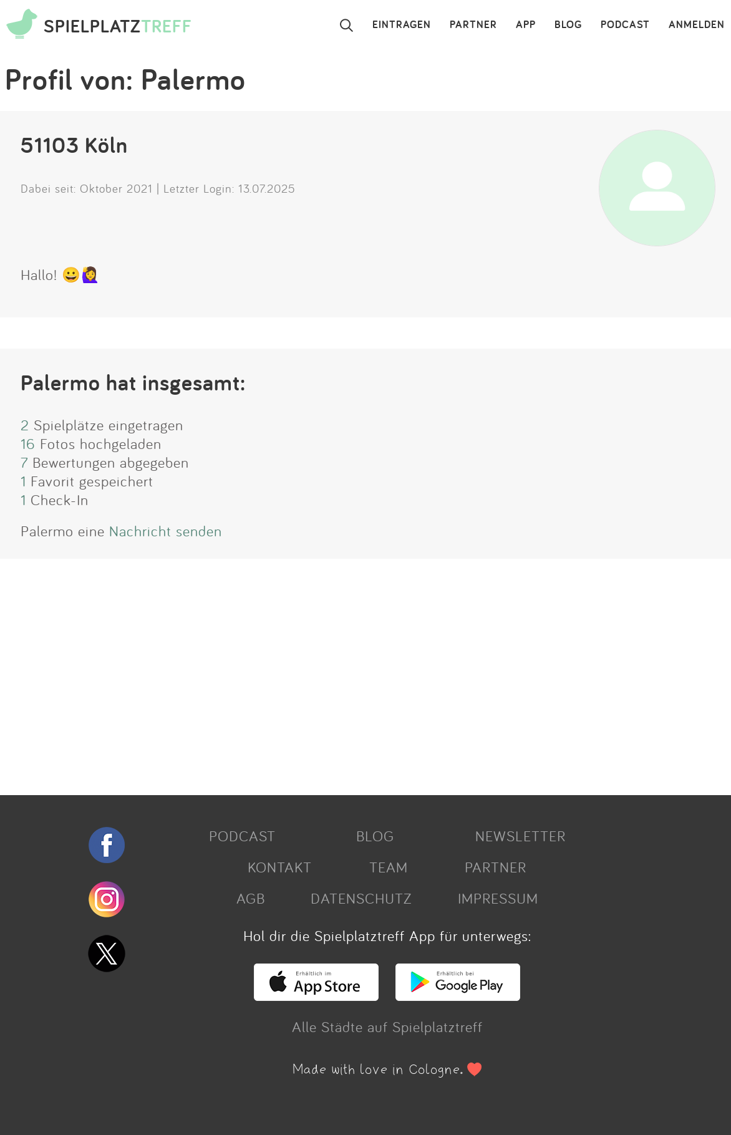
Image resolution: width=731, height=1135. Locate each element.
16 (28, 443)
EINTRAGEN (401, 25)
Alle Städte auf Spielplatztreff (387, 1026)
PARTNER (473, 25)
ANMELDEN (697, 25)
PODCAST (625, 25)
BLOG (568, 25)
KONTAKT (280, 866)
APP (526, 25)
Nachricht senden (165, 530)
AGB (250, 898)
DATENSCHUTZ (361, 898)
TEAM (388, 866)
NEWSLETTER (520, 835)
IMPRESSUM (498, 898)
